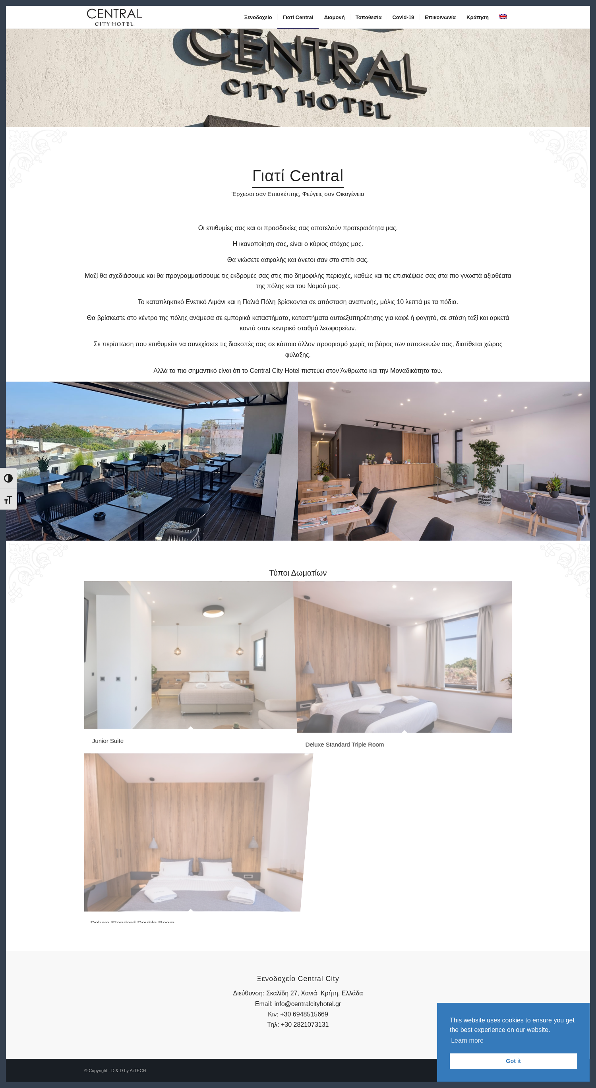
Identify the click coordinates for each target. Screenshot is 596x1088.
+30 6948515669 (304, 1014)
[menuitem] (258, 17)
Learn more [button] (467, 1040)
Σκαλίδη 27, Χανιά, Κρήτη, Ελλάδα (314, 993)
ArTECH (138, 1070)
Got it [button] (513, 1061)
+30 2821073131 (305, 1024)
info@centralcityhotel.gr (308, 1004)
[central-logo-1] (114, 17)
